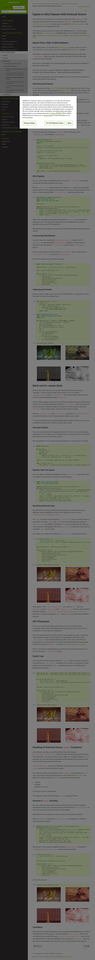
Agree (70, 123)
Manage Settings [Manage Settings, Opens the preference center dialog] (29, 123)
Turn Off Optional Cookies (54, 123)
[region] (48, 112)
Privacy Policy (60, 111)
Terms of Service (56, 113)
